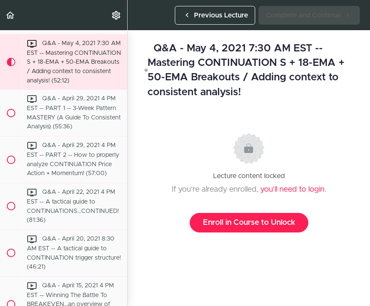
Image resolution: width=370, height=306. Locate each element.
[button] (10, 15)
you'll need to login (292, 189)
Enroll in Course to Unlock (249, 223)
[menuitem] (116, 15)
